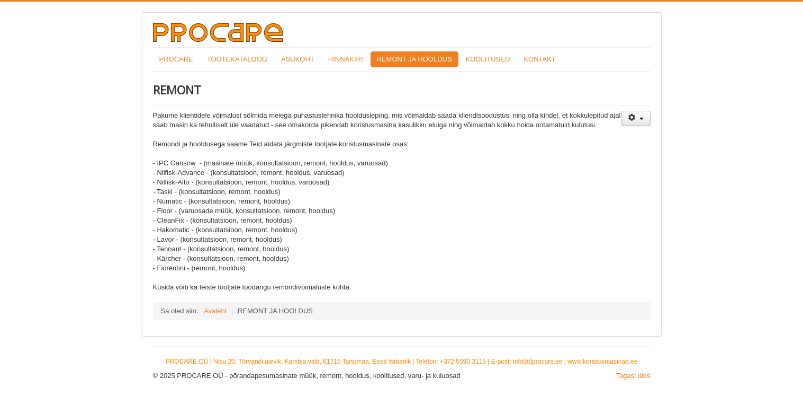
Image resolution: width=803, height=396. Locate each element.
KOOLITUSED (488, 59)
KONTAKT (539, 59)
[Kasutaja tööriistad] (636, 118)
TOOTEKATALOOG (237, 59)
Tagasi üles (633, 376)
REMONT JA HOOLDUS (414, 59)
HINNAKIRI (345, 59)
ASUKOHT (297, 59)
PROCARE (176, 59)
